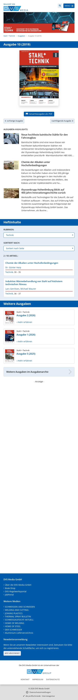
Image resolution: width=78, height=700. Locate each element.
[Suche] (60, 6)
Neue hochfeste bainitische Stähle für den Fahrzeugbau (44, 136)
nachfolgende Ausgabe (62, 120)
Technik (9, 272)
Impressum (37, 679)
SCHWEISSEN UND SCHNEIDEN (20, 606)
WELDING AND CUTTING (16, 610)
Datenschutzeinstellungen (40, 692)
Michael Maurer (28, 288)
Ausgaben (21, 36)
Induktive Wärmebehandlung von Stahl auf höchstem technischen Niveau (33, 283)
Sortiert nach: (12, 242)
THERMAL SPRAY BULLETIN (18, 616)
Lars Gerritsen (12, 288)
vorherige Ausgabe (14, 120)
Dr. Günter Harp (13, 267)
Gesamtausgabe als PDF (39, 113)
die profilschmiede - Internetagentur (40, 696)
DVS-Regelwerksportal (15, 591)
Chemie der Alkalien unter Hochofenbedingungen (35, 163)
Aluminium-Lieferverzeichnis (19, 632)
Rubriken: (9, 229)
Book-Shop (10, 588)
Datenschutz (53, 679)
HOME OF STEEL (13, 626)
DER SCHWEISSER (13, 629)
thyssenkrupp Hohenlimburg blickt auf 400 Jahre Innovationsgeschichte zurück (43, 191)
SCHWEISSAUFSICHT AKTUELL (19, 619)
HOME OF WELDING (14, 623)
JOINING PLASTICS (13, 613)
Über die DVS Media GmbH (18, 584)
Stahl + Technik (9, 36)
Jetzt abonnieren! (12, 653)
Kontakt (25, 679)
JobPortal (9, 594)
